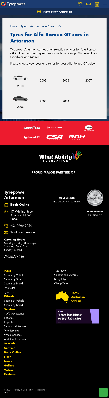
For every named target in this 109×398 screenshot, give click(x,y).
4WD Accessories (14, 313)
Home (13, 26)
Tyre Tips (9, 292)
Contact (9, 348)
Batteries (8, 318)
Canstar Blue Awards (66, 275)
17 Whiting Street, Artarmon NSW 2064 (22, 215)
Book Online (12, 352)
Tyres (7, 271)
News (8, 361)
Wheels (9, 296)
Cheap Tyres (61, 283)
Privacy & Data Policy (23, 389)
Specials (9, 343)
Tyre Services (11, 330)
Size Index (60, 270)
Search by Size (12, 279)
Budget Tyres (61, 279)
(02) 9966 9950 (21, 226)
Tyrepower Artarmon (54, 12)
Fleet (7, 356)
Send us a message (22, 232)
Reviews (10, 374)
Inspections (10, 322)
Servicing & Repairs (15, 326)
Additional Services (15, 339)
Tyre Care (9, 288)
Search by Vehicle (14, 275)
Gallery (9, 365)
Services (9, 309)
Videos (8, 370)
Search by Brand (13, 283)
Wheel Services (12, 335)
